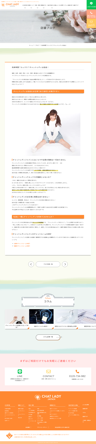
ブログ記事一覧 (48, 264)
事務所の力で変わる (54, 416)
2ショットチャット (21, 415)
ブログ (37, 45)
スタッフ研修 (40, 418)
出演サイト (7, 420)
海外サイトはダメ (53, 408)
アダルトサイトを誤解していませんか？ (57, 411)
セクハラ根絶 (40, 420)
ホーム (31, 45)
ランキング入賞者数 (72, 408)
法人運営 (30, 414)
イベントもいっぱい (32, 421)
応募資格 (7, 410)
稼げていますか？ (53, 414)
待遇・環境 (37, 5)
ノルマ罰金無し (31, 410)
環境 (38, 408)
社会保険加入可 (31, 412)
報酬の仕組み (21, 408)
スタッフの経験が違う (73, 410)
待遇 (29, 408)
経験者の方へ (44, 5)
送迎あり (30, 416)
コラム (65, 5)
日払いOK (30, 418)
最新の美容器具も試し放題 (42, 413)
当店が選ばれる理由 (52, 5)
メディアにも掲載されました (74, 415)
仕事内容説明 (7, 408)
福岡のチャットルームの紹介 (22, 246)
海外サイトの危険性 (9, 413)
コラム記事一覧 (48, 337)
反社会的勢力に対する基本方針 (62, 427)
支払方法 (20, 417)
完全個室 (39, 416)
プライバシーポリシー (42, 427)
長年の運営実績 (40, 410)
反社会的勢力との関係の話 (42, 423)
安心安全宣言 (71, 413)
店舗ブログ (75, 5)
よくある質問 (60, 5)
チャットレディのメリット (10, 415)
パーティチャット (21, 411)
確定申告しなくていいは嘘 (55, 418)
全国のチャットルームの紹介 (22, 243)
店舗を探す (70, 5)
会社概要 (28, 427)
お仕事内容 (25, 5)
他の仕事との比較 (8, 418)
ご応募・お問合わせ (87, 421)
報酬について (31, 5)
